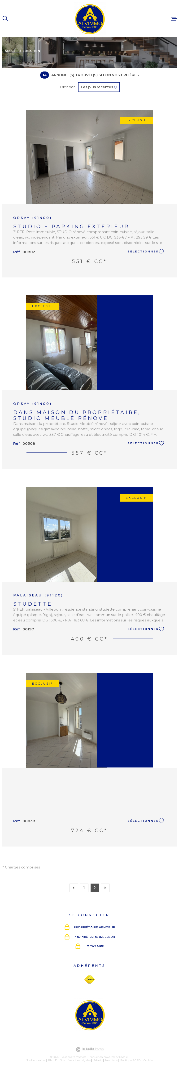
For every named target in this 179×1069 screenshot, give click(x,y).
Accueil (11, 51)
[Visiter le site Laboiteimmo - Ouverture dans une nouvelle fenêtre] (89, 1049)
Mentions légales (79, 1060)
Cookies (148, 1060)
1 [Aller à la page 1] (84, 888)
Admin (98, 1060)
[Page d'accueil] (90, 18)
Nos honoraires (35, 1060)
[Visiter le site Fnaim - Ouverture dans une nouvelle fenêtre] (89, 979)
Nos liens (111, 1060)
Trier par (67, 87)
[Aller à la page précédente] (74, 888)
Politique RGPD (130, 1060)
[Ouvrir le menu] (174, 18)
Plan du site (56, 1060)
